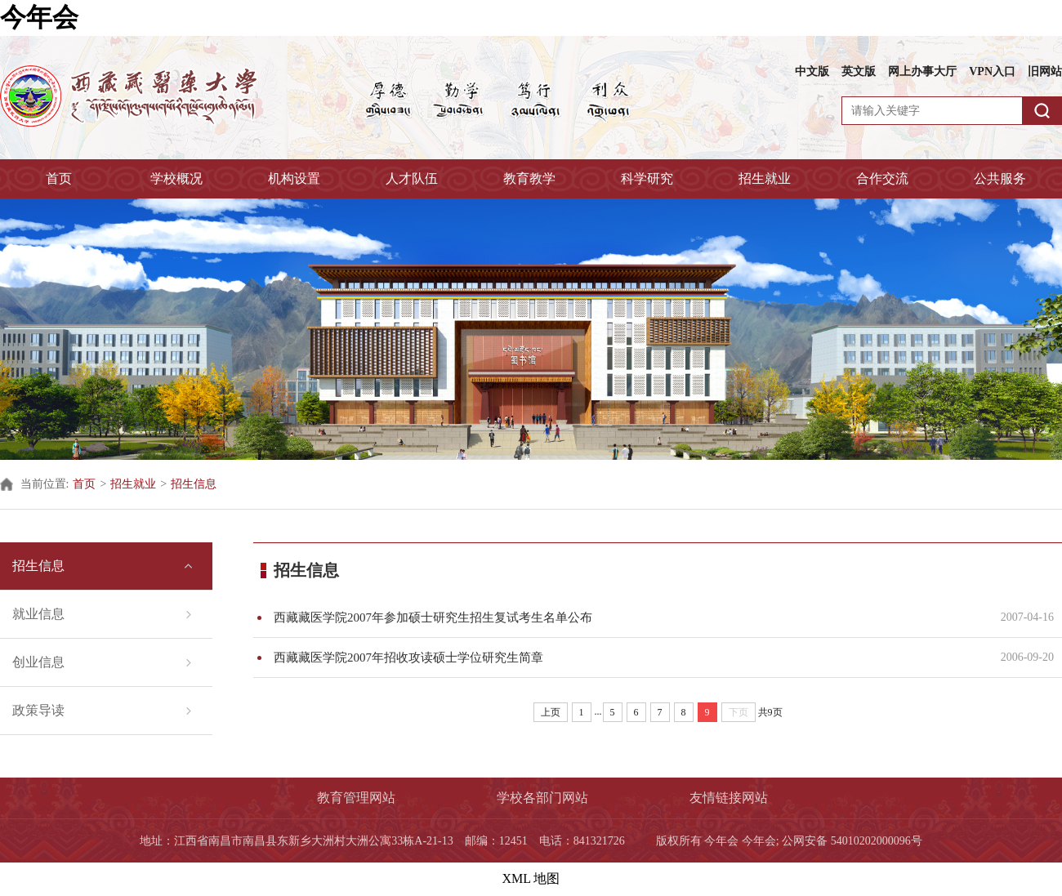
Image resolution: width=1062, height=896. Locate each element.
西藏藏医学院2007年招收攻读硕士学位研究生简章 (627, 657)
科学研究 (647, 178)
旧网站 (1045, 71)
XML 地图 (531, 878)
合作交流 (882, 178)
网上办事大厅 (922, 71)
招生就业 (764, 178)
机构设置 (294, 178)
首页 (59, 178)
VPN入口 (992, 71)
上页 (550, 712)
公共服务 (1000, 178)
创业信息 (38, 662)
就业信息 (38, 614)
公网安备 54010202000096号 (852, 841)
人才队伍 (412, 178)
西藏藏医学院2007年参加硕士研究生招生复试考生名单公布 (627, 617)
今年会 (39, 17)
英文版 (858, 71)
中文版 (812, 71)
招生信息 (193, 484)
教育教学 (529, 178)
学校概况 (176, 178)
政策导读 (38, 710)
